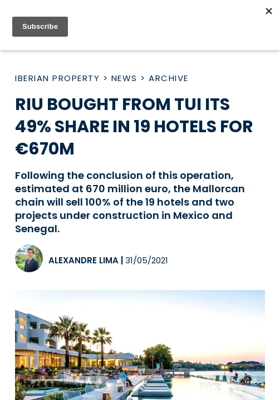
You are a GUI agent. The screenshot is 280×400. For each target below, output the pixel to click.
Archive (169, 78)
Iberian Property (57, 78)
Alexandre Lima (83, 260)
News (124, 78)
